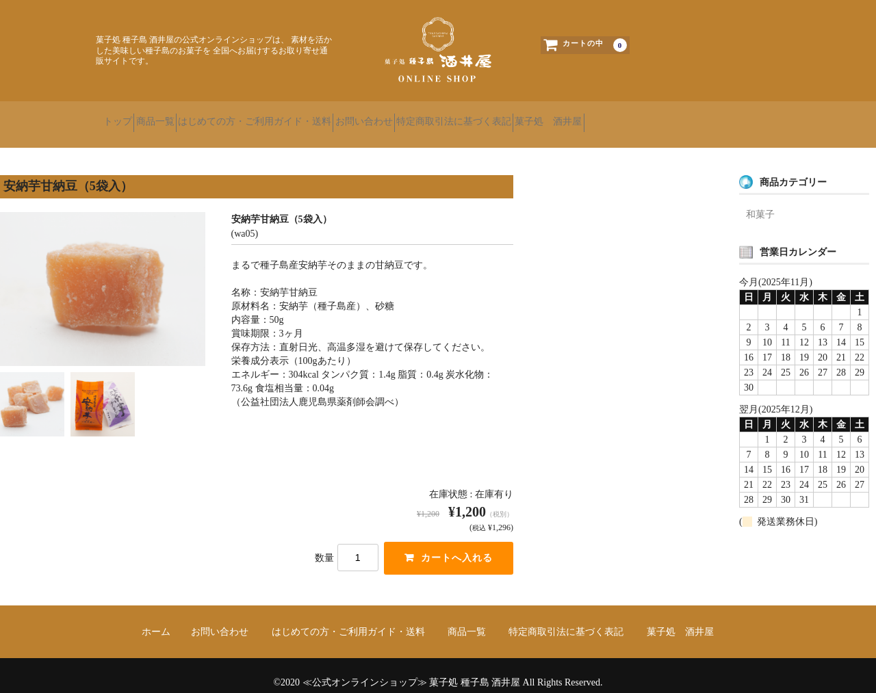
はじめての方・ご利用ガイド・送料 (309, 116)
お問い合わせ (443, 116)
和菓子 (760, 201)
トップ (124, 116)
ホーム (156, 618)
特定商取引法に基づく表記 (557, 116)
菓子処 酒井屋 (676, 116)
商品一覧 (185, 116)
